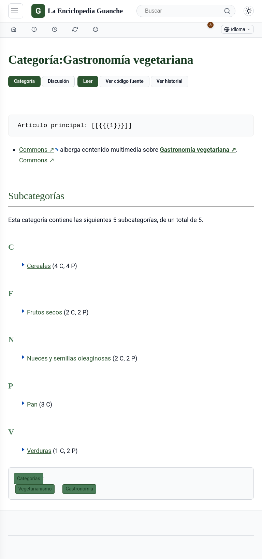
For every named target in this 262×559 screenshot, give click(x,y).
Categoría (24, 81)
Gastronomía (79, 488)
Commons (39, 149)
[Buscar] (185, 11)
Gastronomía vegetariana (198, 149)
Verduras (39, 450)
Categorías (28, 478)
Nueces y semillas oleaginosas (69, 358)
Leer (88, 81)
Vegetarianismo (35, 488)
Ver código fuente (124, 81)
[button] (23, 264)
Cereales (39, 265)
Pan (32, 404)
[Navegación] (15, 10)
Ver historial (170, 81)
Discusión (58, 81)
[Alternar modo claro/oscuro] (249, 11)
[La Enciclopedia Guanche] (77, 11)
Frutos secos (44, 312)
